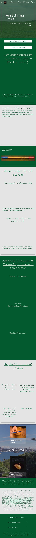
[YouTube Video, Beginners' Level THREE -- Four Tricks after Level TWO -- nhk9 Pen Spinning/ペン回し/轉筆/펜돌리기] (9, 401)
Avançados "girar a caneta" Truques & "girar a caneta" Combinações (18, 264)
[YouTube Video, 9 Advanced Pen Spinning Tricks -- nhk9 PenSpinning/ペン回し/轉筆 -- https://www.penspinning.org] (18, 130)
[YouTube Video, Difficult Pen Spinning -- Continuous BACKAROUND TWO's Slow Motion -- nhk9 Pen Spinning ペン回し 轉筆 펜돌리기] (18, 196)
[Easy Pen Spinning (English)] (18, 47)
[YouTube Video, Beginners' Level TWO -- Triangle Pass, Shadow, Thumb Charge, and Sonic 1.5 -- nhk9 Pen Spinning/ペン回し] (27, 378)
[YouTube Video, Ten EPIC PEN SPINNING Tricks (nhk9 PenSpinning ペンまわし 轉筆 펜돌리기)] (18, 79)
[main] (18, 19)
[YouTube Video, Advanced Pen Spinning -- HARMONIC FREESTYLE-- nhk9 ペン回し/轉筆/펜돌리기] (18, 316)
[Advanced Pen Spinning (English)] (18, 41)
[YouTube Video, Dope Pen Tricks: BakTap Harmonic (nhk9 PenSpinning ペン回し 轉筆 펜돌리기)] (18, 343)
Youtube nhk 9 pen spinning (26, 114)
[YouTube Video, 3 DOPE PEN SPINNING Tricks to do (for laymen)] (18, 234)
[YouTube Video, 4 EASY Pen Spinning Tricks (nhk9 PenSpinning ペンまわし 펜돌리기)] (9, 378)
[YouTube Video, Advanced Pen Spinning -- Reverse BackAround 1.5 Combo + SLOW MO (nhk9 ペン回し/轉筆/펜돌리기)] (18, 286)
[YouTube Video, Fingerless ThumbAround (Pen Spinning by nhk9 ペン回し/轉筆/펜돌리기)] (27, 401)
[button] (2, 2)
